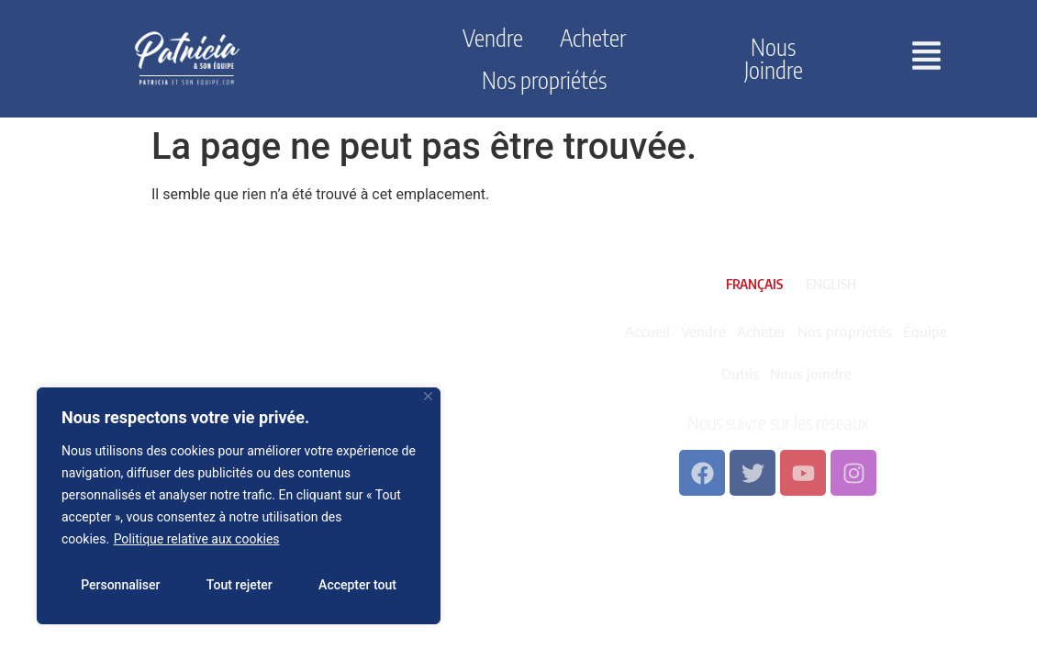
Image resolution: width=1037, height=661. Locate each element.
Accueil (647, 331)
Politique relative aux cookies (197, 539)
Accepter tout (357, 584)
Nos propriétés (544, 80)
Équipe (925, 331)
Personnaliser (120, 584)
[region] (238, 505)
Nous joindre (773, 58)
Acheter (593, 37)
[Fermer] (428, 396)
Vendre (493, 37)
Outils (740, 373)
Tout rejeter (239, 584)
